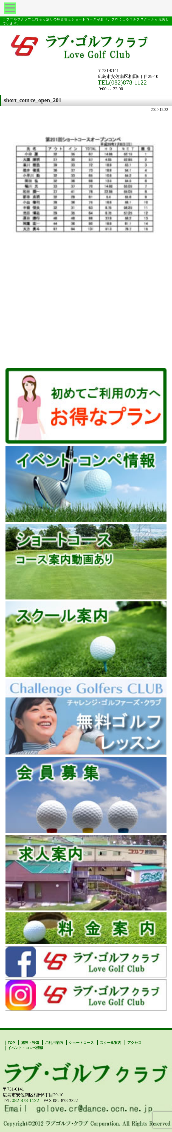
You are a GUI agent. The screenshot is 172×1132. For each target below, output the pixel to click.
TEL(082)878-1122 (122, 82)
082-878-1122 (25, 1100)
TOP (11, 1043)
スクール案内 (110, 1043)
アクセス (134, 1043)
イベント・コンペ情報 (25, 1048)
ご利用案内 (54, 1043)
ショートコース (81, 1043)
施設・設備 (30, 1043)
